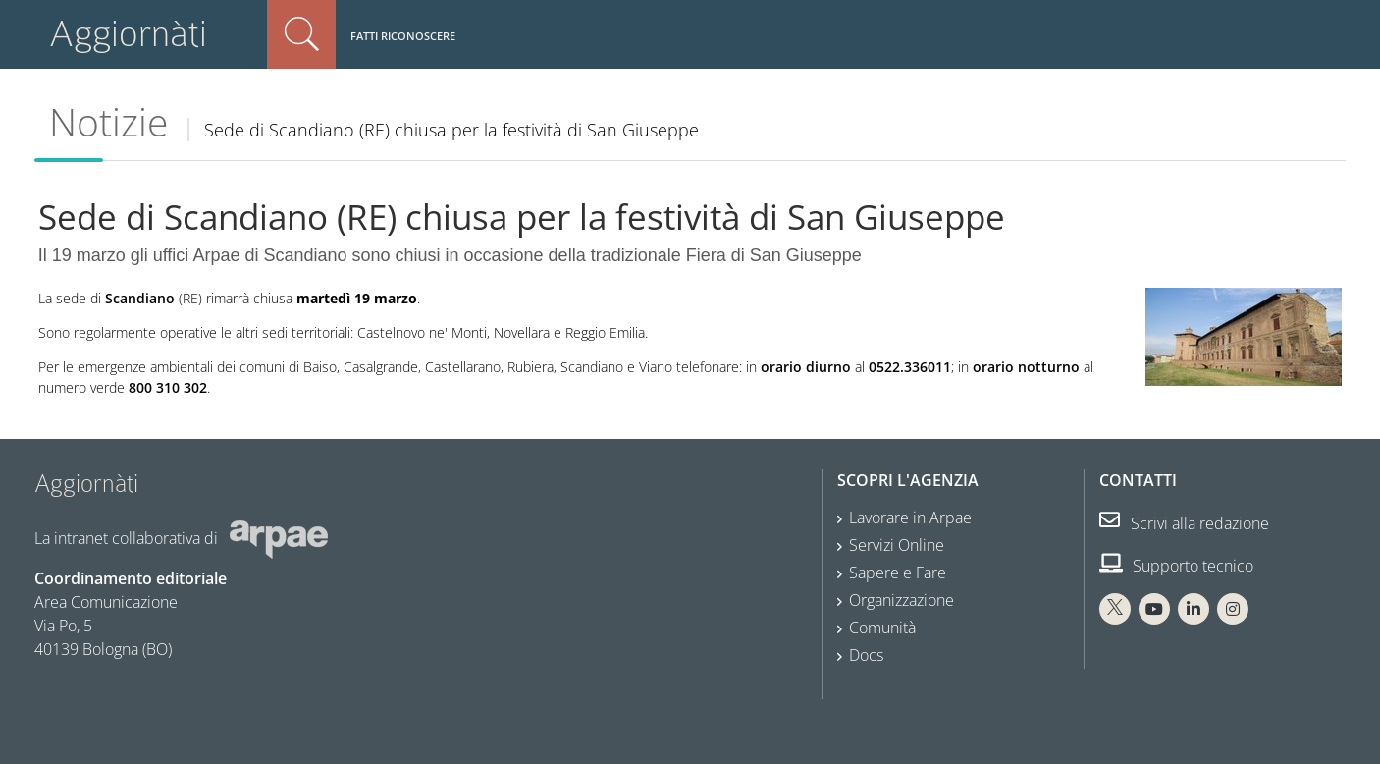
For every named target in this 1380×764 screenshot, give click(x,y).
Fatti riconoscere (402, 35)
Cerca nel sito (301, 34)
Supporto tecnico (1176, 565)
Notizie (108, 121)
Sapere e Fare (897, 572)
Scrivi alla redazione (1184, 523)
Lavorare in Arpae (910, 517)
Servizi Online (896, 545)
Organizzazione (901, 600)
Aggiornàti (128, 34)
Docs (866, 655)
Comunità (882, 627)
